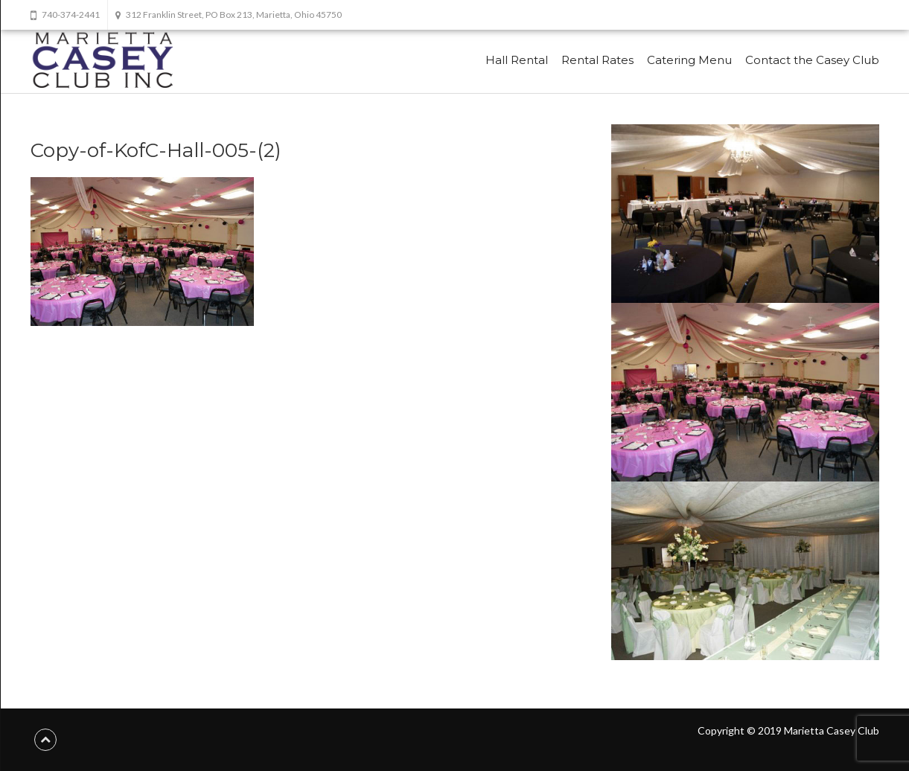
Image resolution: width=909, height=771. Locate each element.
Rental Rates (597, 60)
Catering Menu (689, 60)
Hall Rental (516, 60)
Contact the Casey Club (812, 60)
